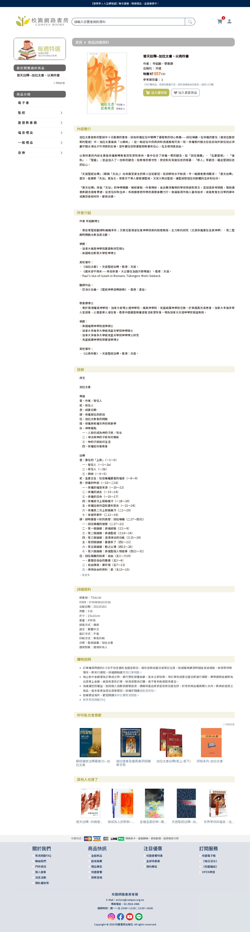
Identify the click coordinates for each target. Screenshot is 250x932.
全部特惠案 (153, 861)
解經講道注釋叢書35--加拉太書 (93, 763)
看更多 (84, 575)
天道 (158, 68)
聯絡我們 (40, 861)
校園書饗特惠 (154, 856)
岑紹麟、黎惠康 (163, 63)
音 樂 (21, 152)
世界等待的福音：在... (219, 821)
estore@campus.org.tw (130, 900)
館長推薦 (96, 861)
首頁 (78, 42)
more (228, 723)
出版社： (149, 68)
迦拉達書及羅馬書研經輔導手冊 (133, 763)
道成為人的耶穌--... (121, 821)
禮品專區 (96, 866)
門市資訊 (40, 866)
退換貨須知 (147, 691)
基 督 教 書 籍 (27, 122)
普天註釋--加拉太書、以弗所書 (38, 75)
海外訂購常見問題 (125, 695)
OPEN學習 (208, 872)
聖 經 (21, 112)
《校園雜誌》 (210, 866)
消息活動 (40, 877)
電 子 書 (23, 102)
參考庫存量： (152, 79)
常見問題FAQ (43, 856)
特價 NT (148, 74)
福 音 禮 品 (25, 132)
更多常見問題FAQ (94, 699)
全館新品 (96, 856)
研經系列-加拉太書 (210, 761)
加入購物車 (156, 92)
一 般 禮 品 (25, 142)
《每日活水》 (210, 861)
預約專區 (151, 866)
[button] (134, 56)
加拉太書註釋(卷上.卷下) (173, 761)
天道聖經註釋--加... (185, 821)
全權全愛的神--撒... (153, 821)
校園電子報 (209, 856)
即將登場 (96, 877)
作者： (147, 63)
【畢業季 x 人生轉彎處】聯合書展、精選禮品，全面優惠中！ (125, 3)
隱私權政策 (42, 883)
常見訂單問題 (131, 672)
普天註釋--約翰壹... (89, 821)
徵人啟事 (40, 872)
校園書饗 (96, 872)
